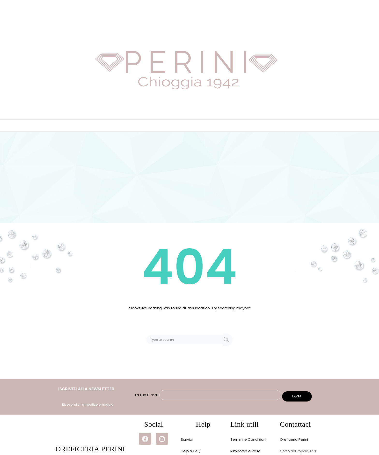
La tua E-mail (208, 394)
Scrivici (187, 439)
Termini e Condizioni (248, 439)
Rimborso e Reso (245, 451)
